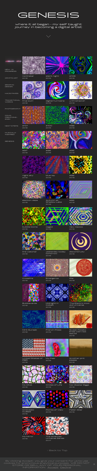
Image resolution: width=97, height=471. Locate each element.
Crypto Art (11, 78)
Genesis (9, 141)
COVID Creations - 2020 (11, 117)
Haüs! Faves (11, 93)
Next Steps (11, 126)
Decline (65, 467)
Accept (52, 467)
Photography (13, 108)
